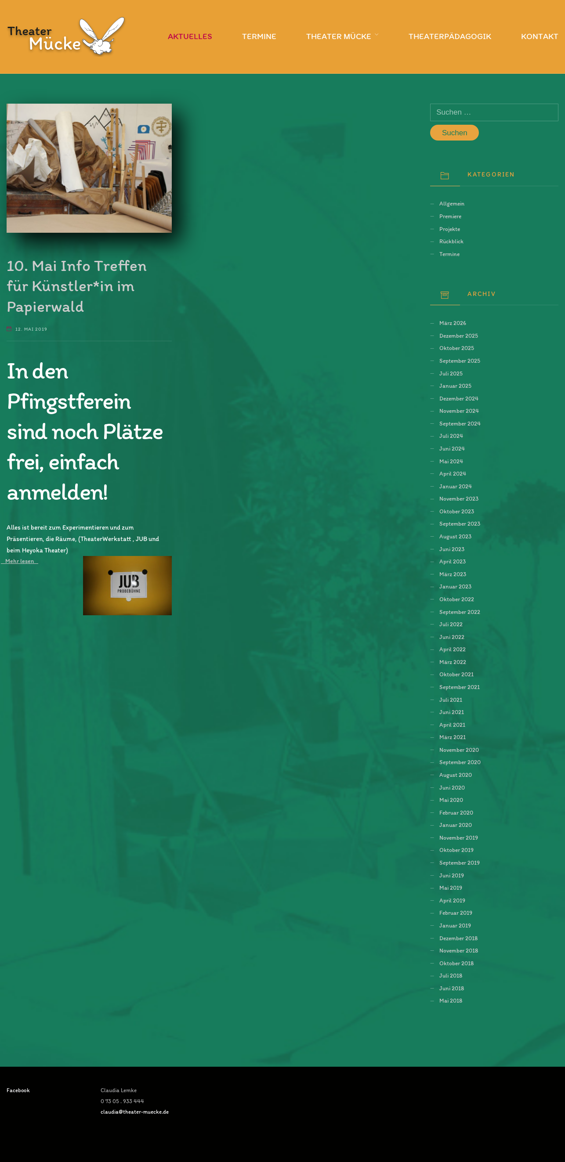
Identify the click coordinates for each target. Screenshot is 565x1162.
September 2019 (459, 862)
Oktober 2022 (456, 599)
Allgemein (451, 203)
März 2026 (452, 322)
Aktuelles (190, 36)
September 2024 (460, 423)
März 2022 (452, 661)
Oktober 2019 (456, 849)
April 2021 (452, 724)
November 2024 (459, 410)
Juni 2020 (452, 787)
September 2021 (459, 686)
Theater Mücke (338, 36)
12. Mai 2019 (31, 329)
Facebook (18, 1090)
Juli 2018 (450, 975)
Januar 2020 (455, 824)
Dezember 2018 (458, 938)
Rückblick (451, 241)
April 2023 (452, 561)
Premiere (450, 216)
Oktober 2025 (456, 347)
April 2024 (452, 473)
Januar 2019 (455, 925)
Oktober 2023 (456, 511)
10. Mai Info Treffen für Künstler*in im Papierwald (77, 286)
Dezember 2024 (458, 398)
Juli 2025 (451, 373)
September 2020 (460, 761)
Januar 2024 (455, 486)
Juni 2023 (451, 548)
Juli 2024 (451, 435)
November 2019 (458, 837)
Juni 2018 (451, 988)
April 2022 (452, 649)
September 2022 (459, 611)
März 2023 (452, 573)
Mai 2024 (451, 461)
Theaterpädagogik (450, 36)
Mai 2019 (450, 887)
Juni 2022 (451, 636)
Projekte (449, 228)
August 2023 (455, 536)
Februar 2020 (456, 812)
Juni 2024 (452, 448)
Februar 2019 (455, 912)
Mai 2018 (450, 1000)
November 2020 (459, 749)
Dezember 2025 (458, 335)
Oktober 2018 (456, 963)
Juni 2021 (451, 711)
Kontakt (539, 36)
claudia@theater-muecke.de (135, 1111)
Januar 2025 (455, 385)
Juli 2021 (450, 699)
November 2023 (458, 498)
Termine (259, 36)
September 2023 (459, 523)
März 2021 (452, 736)
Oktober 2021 (456, 674)
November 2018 (458, 950)
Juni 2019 (451, 875)
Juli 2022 (451, 624)
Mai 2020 (451, 799)
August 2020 (455, 774)
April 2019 (452, 900)
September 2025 (459, 360)
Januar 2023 (455, 586)
